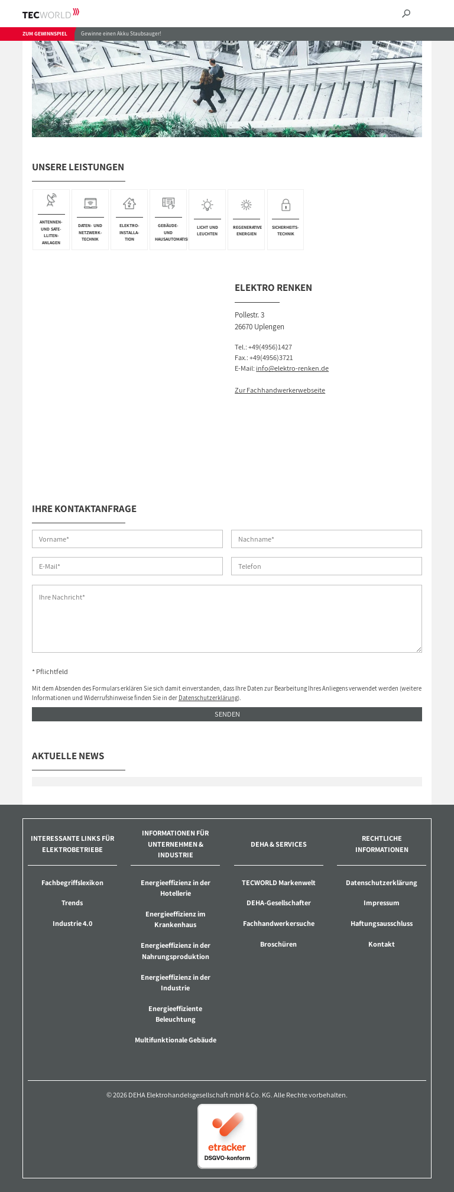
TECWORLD (61, 13)
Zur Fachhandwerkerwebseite (280, 390)
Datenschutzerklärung (208, 698)
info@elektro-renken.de (292, 368)
